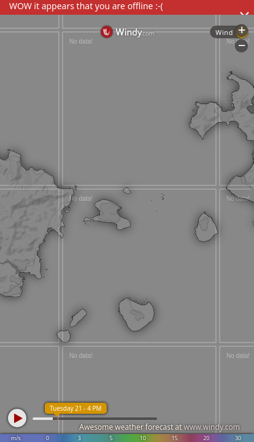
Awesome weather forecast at (159, 427)
